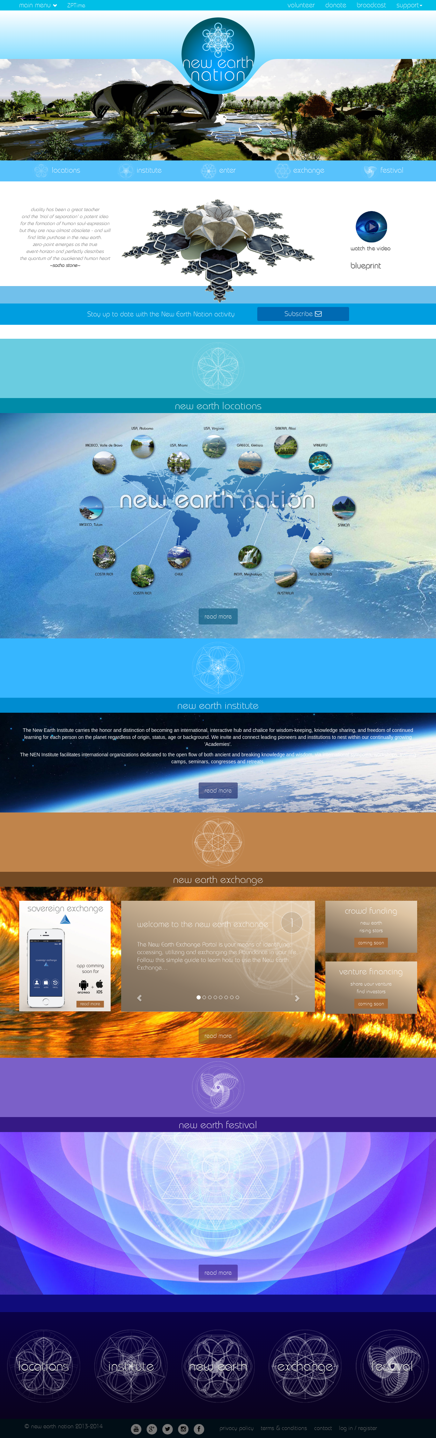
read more (218, 616)
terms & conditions (284, 1427)
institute (139, 171)
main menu (38, 5)
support (409, 5)
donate (335, 5)
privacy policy (237, 1427)
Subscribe (303, 314)
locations (56, 171)
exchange (299, 171)
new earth (218, 1366)
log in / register (358, 1427)
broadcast (371, 5)
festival (382, 171)
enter (218, 171)
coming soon (371, 942)
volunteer (301, 5)
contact (323, 1427)
